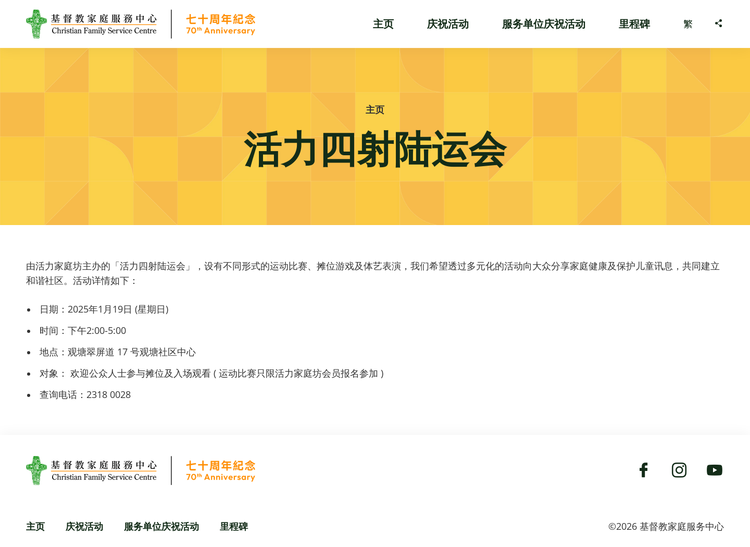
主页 (383, 24)
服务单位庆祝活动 (543, 24)
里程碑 (634, 24)
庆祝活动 (448, 24)
